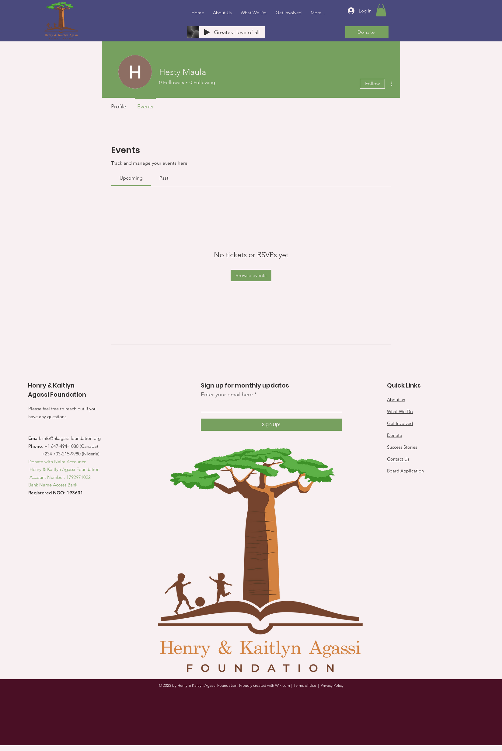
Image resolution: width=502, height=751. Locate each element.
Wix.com (282, 685)
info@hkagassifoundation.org (71, 438)
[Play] (207, 32)
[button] (381, 10)
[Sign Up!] (271, 425)
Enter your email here (227, 394)
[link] (131, 178)
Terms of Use (305, 685)
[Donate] (367, 32)
